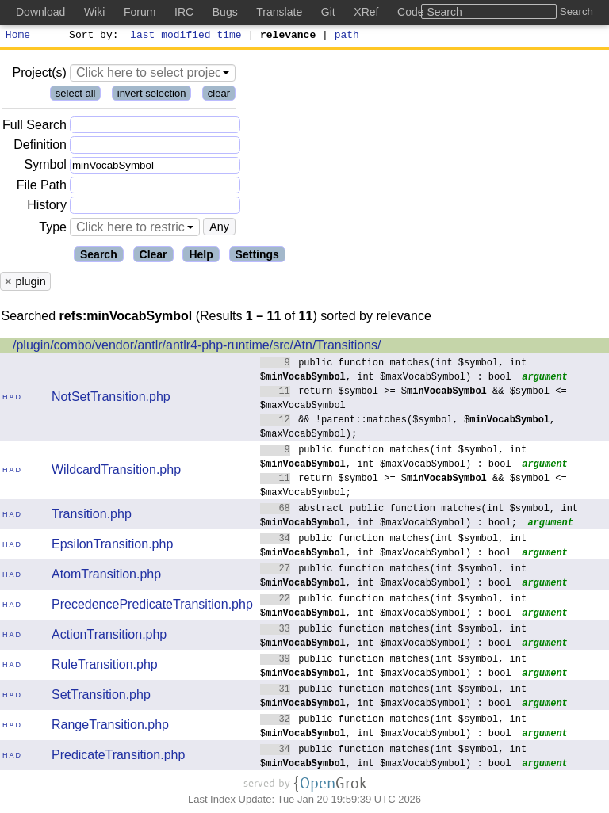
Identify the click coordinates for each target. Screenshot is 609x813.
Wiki (94, 12)
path (347, 36)
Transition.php (92, 516)
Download (40, 12)
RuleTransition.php (105, 667)
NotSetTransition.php (111, 399)
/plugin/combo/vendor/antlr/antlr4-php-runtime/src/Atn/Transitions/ (197, 347)
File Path (42, 187)
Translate (279, 12)
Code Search (429, 12)
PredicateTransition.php (118, 757)
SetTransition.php (101, 697)
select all (76, 95)
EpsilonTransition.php (112, 546)
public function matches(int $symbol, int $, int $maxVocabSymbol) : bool (393, 371)
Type (53, 229)
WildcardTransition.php (116, 472)
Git (328, 12)
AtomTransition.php (106, 576)
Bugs (225, 12)
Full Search (34, 127)
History (47, 207)
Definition (40, 147)
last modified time (186, 36)
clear (219, 95)
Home (18, 36)
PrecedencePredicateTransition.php (152, 606)
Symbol (46, 167)
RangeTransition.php (110, 727)
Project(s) (39, 75)
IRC (183, 12)
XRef (366, 12)
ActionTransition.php (109, 636)
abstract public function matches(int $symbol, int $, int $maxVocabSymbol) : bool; (419, 517)
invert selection (151, 95)
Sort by (91, 36)
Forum (139, 12)
